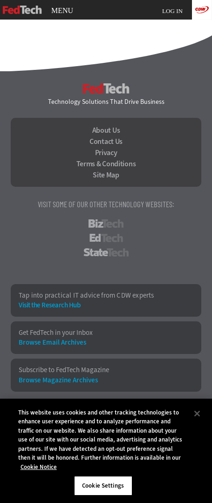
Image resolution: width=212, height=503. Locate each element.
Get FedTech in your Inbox (56, 332)
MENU (62, 10)
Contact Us (106, 141)
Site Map (106, 175)
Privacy (106, 152)
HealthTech (106, 267)
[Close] (197, 413)
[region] (106, 451)
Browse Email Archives (52, 342)
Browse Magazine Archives (58, 380)
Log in (172, 10)
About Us (106, 130)
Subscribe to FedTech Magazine (64, 370)
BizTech (106, 223)
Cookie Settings (103, 485)
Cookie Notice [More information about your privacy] (39, 467)
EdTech (106, 238)
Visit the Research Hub (49, 305)
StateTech (106, 252)
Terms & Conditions (106, 164)
